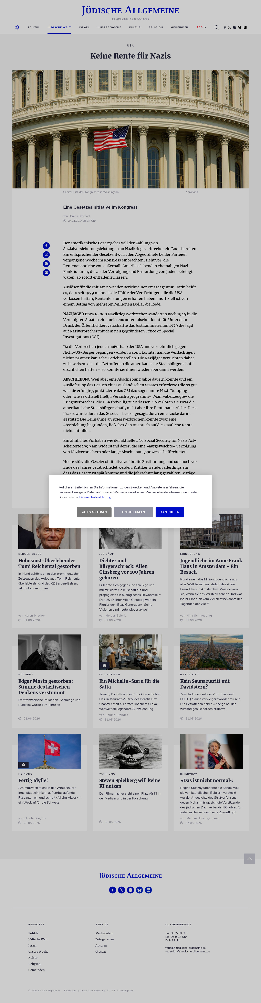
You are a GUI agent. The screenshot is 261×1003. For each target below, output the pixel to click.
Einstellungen (133, 512)
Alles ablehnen (94, 512)
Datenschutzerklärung (95, 497)
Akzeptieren (169, 512)
